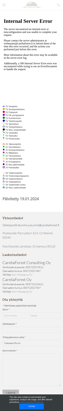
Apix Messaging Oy (22, 274)
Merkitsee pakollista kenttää (19, 305)
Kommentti (9, 351)
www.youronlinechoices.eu (31, 402)
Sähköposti (9, 324)
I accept (31, 406)
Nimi (7, 309)
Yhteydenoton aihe (14, 337)
